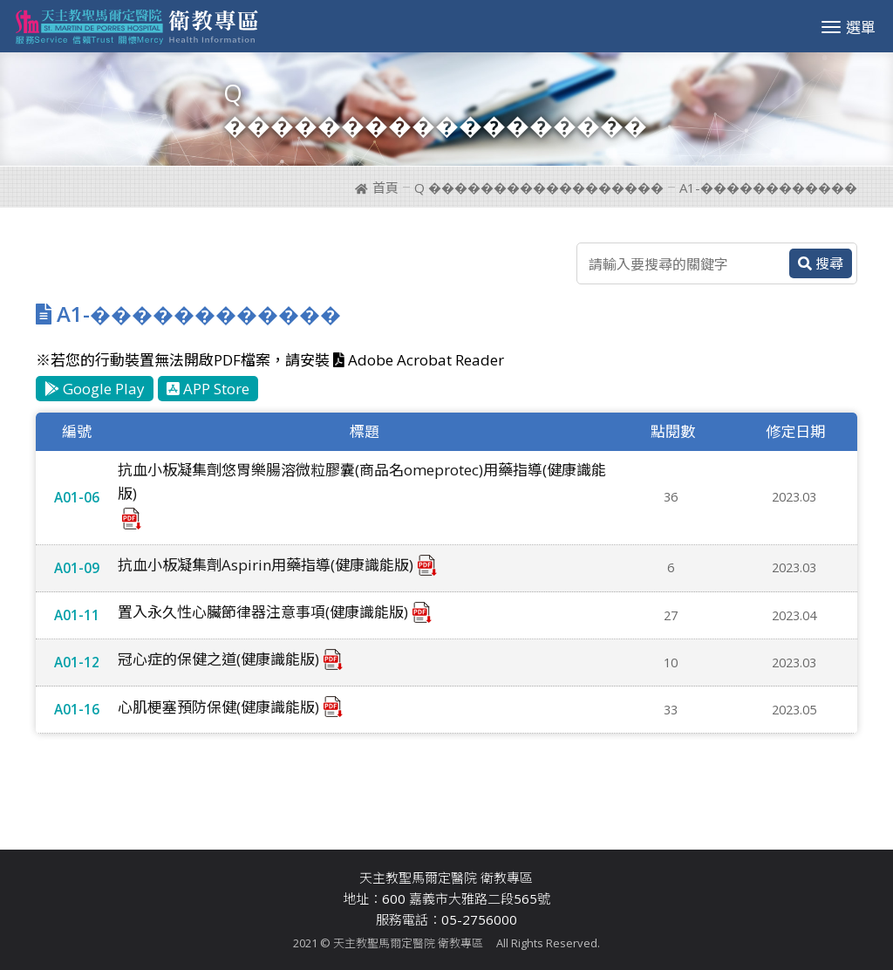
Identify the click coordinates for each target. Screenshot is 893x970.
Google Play (94, 389)
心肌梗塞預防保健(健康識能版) (218, 707)
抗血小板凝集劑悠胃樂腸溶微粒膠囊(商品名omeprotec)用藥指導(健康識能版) (362, 481)
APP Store (208, 389)
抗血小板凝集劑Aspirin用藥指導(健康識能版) (265, 565)
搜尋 (820, 263)
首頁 (377, 187)
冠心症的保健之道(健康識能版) (218, 659)
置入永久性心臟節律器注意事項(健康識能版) (263, 612)
